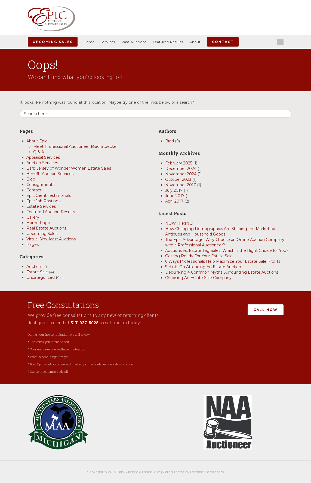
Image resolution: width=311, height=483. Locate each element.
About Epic (36, 141)
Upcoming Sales (53, 42)
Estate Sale (37, 272)
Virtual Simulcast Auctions (51, 239)
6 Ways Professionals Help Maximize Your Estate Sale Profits (222, 261)
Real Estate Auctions (46, 228)
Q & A (38, 151)
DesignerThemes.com (207, 472)
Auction (33, 266)
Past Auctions (134, 42)
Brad (169, 141)
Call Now (266, 309)
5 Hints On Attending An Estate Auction (203, 266)
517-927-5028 (85, 322)
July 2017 (174, 190)
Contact (223, 42)
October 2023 (178, 179)
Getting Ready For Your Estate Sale (199, 255)
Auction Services (42, 162)
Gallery (32, 217)
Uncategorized (40, 277)
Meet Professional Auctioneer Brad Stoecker (75, 146)
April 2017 (174, 201)
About (195, 42)
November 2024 (180, 174)
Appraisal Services (43, 157)
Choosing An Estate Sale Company (198, 277)
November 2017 (180, 184)
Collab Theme (173, 472)
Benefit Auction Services (49, 173)
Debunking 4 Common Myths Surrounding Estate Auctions (221, 272)
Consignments (40, 184)
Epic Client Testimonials (48, 195)
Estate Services (41, 206)
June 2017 (174, 195)
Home (89, 42)
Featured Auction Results (50, 211)
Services (108, 42)
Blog (30, 179)
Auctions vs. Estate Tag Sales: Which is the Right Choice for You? (226, 250)
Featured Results (168, 42)
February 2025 (178, 163)
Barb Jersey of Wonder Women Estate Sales (68, 168)
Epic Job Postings (43, 200)
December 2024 (180, 168)
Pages (32, 244)
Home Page (38, 222)
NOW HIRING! (179, 223)
